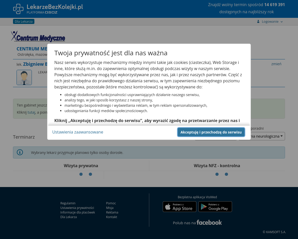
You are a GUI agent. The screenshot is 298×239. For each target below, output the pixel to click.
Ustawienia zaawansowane (77, 132)
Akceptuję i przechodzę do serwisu (211, 132)
